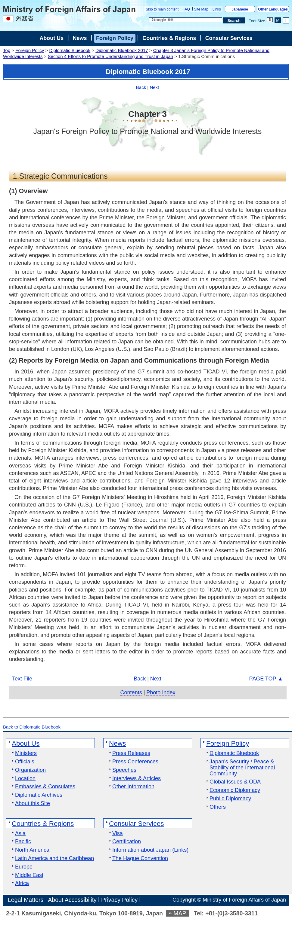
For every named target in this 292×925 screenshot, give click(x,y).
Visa (117, 833)
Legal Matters (25, 899)
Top (6, 50)
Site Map (201, 9)
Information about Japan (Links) (150, 850)
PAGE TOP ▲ (266, 679)
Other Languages (273, 9)
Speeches (124, 770)
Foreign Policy (114, 38)
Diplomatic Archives (38, 795)
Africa (22, 883)
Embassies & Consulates (45, 787)
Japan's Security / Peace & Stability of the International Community (242, 768)
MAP (179, 913)
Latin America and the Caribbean (54, 858)
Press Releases (131, 753)
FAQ (186, 9)
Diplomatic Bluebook (69, 50)
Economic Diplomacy (235, 790)
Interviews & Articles (136, 778)
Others (218, 807)
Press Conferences (135, 762)
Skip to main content (162, 9)
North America (32, 850)
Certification (126, 841)
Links (217, 9)
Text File (22, 679)
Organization (30, 770)
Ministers (26, 753)
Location (25, 778)
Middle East (29, 875)
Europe (24, 867)
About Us (51, 38)
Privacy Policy (119, 899)
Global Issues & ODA (235, 782)
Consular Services (229, 38)
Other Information (133, 787)
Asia (20, 833)
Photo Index (160, 692)
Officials (24, 762)
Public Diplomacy (230, 799)
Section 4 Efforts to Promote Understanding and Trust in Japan (110, 56)
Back (141, 87)
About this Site (32, 803)
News (80, 38)
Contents (131, 692)
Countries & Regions (169, 38)
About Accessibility (72, 899)
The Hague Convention (140, 858)
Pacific (23, 841)
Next (154, 87)
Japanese (239, 9)
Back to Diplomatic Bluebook (32, 726)
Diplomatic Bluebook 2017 (121, 50)
